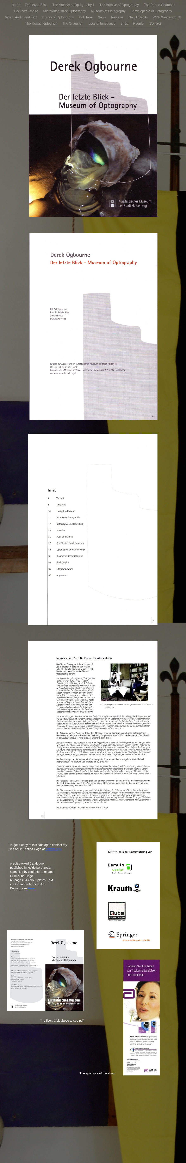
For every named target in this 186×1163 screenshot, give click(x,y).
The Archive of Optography (120, 5)
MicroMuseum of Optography (65, 11)
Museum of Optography (108, 11)
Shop (124, 23)
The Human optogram (41, 23)
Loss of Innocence (102, 23)
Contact (155, 23)
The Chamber (73, 23)
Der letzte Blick (36, 5)
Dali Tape (86, 17)
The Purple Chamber (159, 5)
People (139, 23)
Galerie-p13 (54, 849)
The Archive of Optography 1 (73, 5)
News (102, 17)
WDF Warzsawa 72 (167, 17)
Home (16, 5)
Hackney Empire (26, 11)
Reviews (117, 17)
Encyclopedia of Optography (151, 11)
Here (31, 888)
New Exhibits (139, 17)
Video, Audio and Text (21, 17)
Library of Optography (58, 17)
